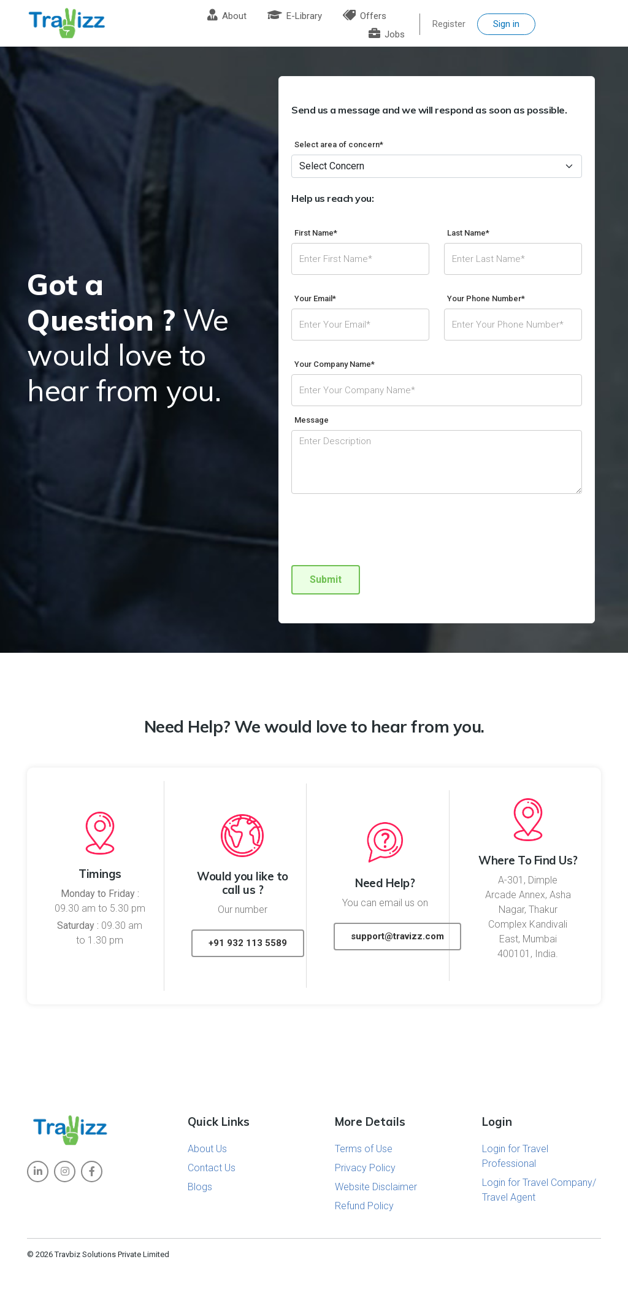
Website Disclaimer (376, 1187)
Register (448, 23)
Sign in (506, 23)
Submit (326, 579)
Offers (364, 15)
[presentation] (384, 531)
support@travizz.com (397, 936)
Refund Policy (364, 1206)
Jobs (387, 34)
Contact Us (212, 1168)
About (227, 15)
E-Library (294, 15)
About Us (207, 1149)
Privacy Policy (365, 1168)
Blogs (200, 1187)
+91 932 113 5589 (248, 942)
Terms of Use (363, 1149)
